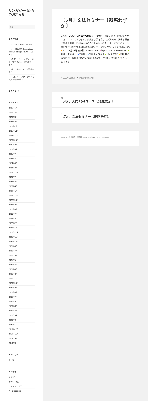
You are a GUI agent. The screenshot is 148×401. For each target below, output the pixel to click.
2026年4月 (13, 112)
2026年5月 (13, 108)
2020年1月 (13, 325)
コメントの (15, 386)
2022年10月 (13, 200)
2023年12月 (13, 172)
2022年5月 (13, 219)
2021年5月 (13, 260)
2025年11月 (13, 136)
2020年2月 (13, 320)
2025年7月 (13, 154)
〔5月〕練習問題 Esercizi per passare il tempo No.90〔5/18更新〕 (21, 52)
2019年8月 (13, 343)
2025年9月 (13, 145)
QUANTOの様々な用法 (80, 36)
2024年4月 (13, 163)
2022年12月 (13, 195)
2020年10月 (13, 283)
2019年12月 (13, 329)
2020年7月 (13, 297)
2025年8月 (13, 149)
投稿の (13, 382)
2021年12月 (13, 232)
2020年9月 (13, 288)
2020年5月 (13, 306)
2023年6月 (13, 182)
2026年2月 (13, 122)
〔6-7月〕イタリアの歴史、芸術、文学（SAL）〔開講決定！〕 (21, 62)
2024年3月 (13, 168)
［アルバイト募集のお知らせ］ (22, 44)
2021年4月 (13, 265)
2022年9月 (13, 205)
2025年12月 (13, 131)
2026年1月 (13, 126)
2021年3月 (13, 269)
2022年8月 (13, 209)
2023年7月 (13, 177)
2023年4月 (13, 186)
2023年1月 (13, 191)
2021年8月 (13, 246)
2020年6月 (13, 302)
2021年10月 (13, 242)
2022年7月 (13, 214)
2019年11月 (13, 334)
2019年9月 (13, 338)
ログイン (12, 377)
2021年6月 (13, 255)
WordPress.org (15, 391)
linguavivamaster (86, 78)
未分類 (11, 360)
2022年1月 (13, 228)
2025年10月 (13, 140)
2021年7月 (13, 251)
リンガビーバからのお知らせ (21, 12)
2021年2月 (13, 274)
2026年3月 (13, 117)
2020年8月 (13, 292)
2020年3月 (13, 315)
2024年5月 (13, 159)
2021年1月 (13, 278)
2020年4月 (13, 311)
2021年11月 (13, 237)
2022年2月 (13, 223)
